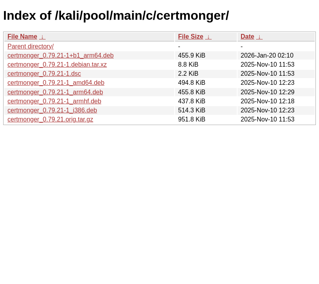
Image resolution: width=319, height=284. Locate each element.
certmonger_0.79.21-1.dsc (44, 73)
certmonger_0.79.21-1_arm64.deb (55, 92)
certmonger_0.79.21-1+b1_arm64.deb (60, 55)
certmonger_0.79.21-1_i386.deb (52, 110)
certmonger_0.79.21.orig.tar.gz (50, 119)
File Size (190, 36)
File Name (22, 36)
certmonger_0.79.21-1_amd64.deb (55, 82)
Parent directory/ (30, 46)
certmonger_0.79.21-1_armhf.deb (54, 101)
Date (247, 36)
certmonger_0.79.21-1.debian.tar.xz (57, 64)
